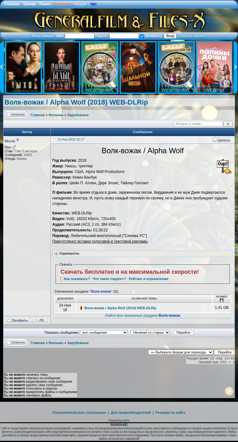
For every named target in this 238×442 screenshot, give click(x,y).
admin (125, 420)
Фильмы (56, 115)
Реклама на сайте (170, 412)
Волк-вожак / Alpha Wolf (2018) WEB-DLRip (76, 102)
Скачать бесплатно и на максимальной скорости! (129, 272)
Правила (62, 4)
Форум (80, 4)
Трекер (29, 4)
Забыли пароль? (192, 36)
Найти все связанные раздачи (142, 315)
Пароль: (116, 36)
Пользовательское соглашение (79, 412)
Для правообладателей (131, 412)
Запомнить (151, 36)
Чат (93, 4)
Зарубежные (78, 115)
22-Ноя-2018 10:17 (70, 139)
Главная (11, 4)
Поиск (45, 4)
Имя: (75, 36)
